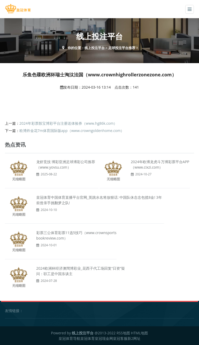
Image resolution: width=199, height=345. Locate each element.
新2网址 (133, 338)
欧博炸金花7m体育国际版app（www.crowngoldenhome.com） (71, 130)
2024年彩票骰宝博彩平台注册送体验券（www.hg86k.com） (68, 123)
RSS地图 (123, 332)
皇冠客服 (120, 338)
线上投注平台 (94, 47)
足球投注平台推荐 (121, 47)
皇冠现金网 (104, 338)
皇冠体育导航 (69, 338)
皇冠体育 (87, 338)
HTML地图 (139, 332)
